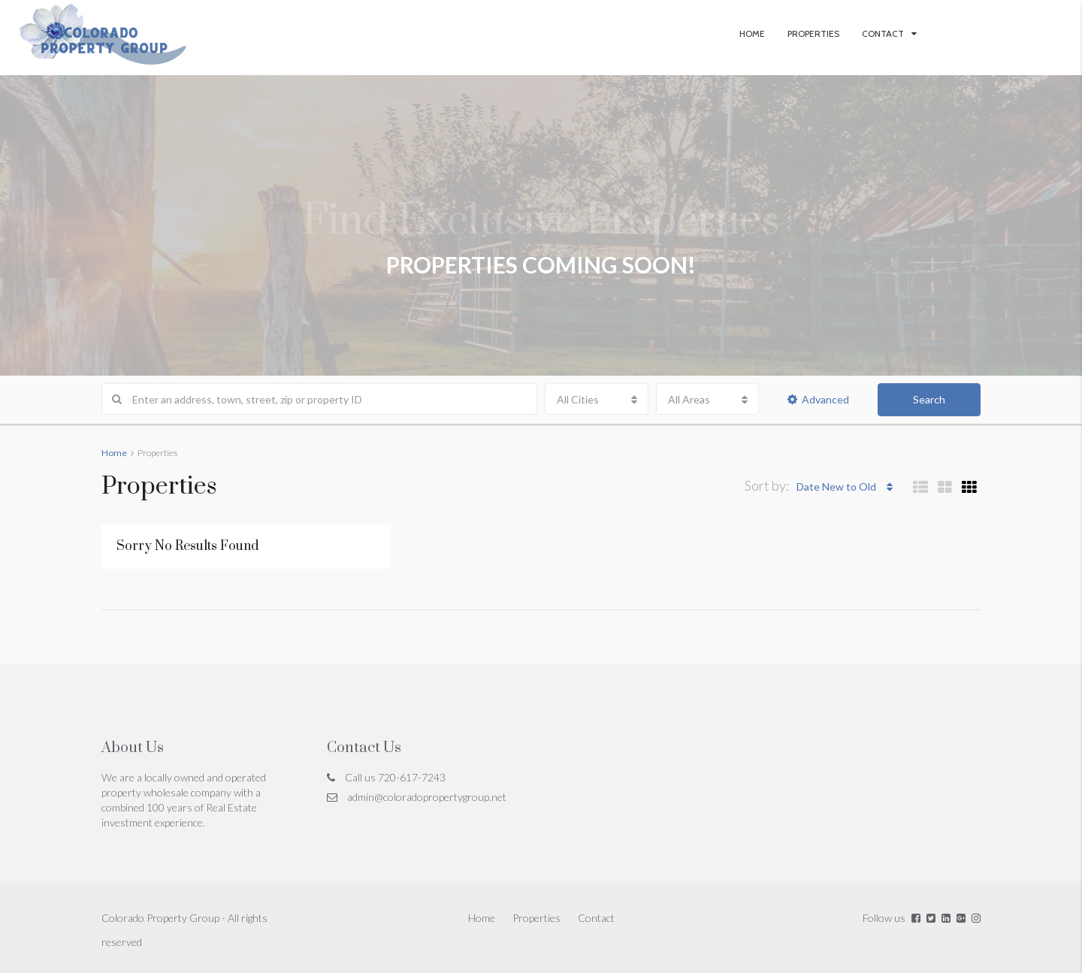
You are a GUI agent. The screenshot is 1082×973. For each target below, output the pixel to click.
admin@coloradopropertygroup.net (426, 796)
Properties (813, 33)
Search (929, 399)
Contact (883, 33)
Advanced (818, 399)
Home (752, 33)
